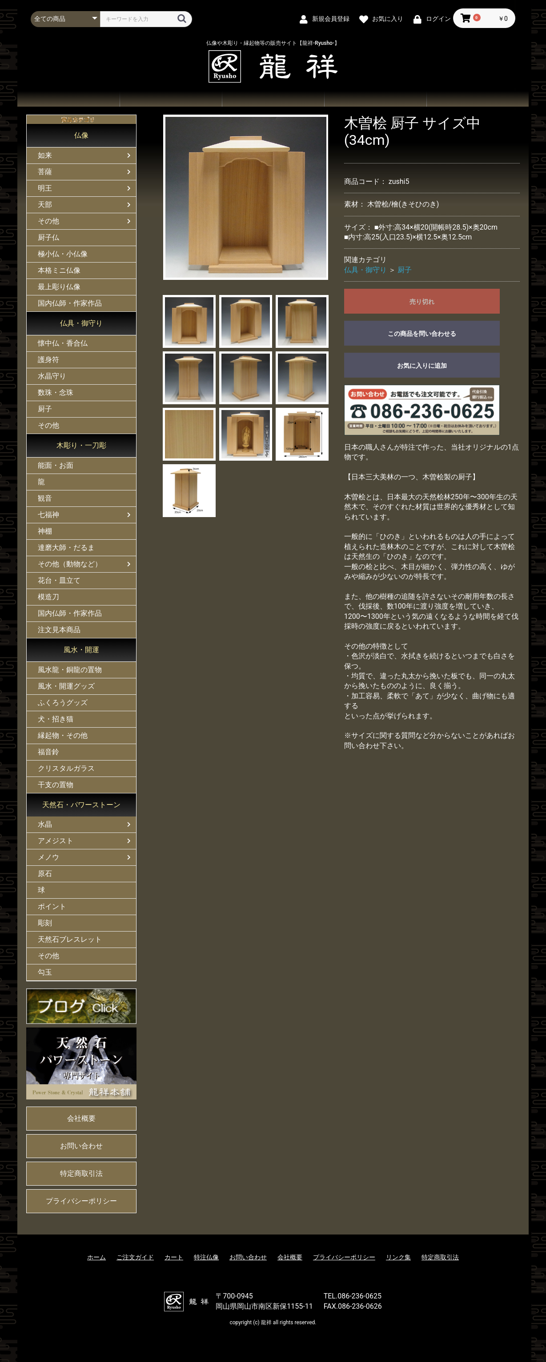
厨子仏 (48, 237)
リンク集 (398, 1257)
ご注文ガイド (273, 99)
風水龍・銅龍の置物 (70, 669)
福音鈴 (48, 752)
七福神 (48, 514)
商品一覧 (171, 99)
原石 (45, 873)
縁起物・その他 (63, 735)
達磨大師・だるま (66, 547)
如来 (45, 155)
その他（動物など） (70, 564)
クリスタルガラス (66, 768)
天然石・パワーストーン (81, 804)
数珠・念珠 (55, 392)
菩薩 (45, 171)
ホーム (68, 99)
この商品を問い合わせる (422, 333)
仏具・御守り (81, 323)
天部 (45, 204)
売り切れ (422, 301)
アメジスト (55, 840)
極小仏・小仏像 (63, 254)
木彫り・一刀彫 (81, 445)
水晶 (45, 824)
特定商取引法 (81, 1173)
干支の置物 (55, 785)
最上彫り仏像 (59, 287)
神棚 (45, 531)
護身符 (48, 359)
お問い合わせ (375, 99)
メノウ (48, 857)
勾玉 (45, 972)
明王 (45, 188)
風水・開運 (81, 649)
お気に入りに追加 (422, 365)
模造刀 (48, 597)
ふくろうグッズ (63, 702)
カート (174, 1257)
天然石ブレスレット (70, 939)
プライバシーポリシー (81, 1201)
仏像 (81, 135)
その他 (48, 221)
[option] (246, 197)
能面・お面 (55, 465)
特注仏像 (206, 1257)
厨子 (45, 409)
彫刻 (45, 923)
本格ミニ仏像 (59, 270)
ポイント (52, 906)
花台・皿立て (59, 580)
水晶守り (52, 376)
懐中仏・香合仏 (63, 343)
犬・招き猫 (55, 719)
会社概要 (477, 99)
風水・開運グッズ (66, 686)
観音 (45, 498)
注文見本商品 (59, 629)
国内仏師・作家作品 (70, 303)
